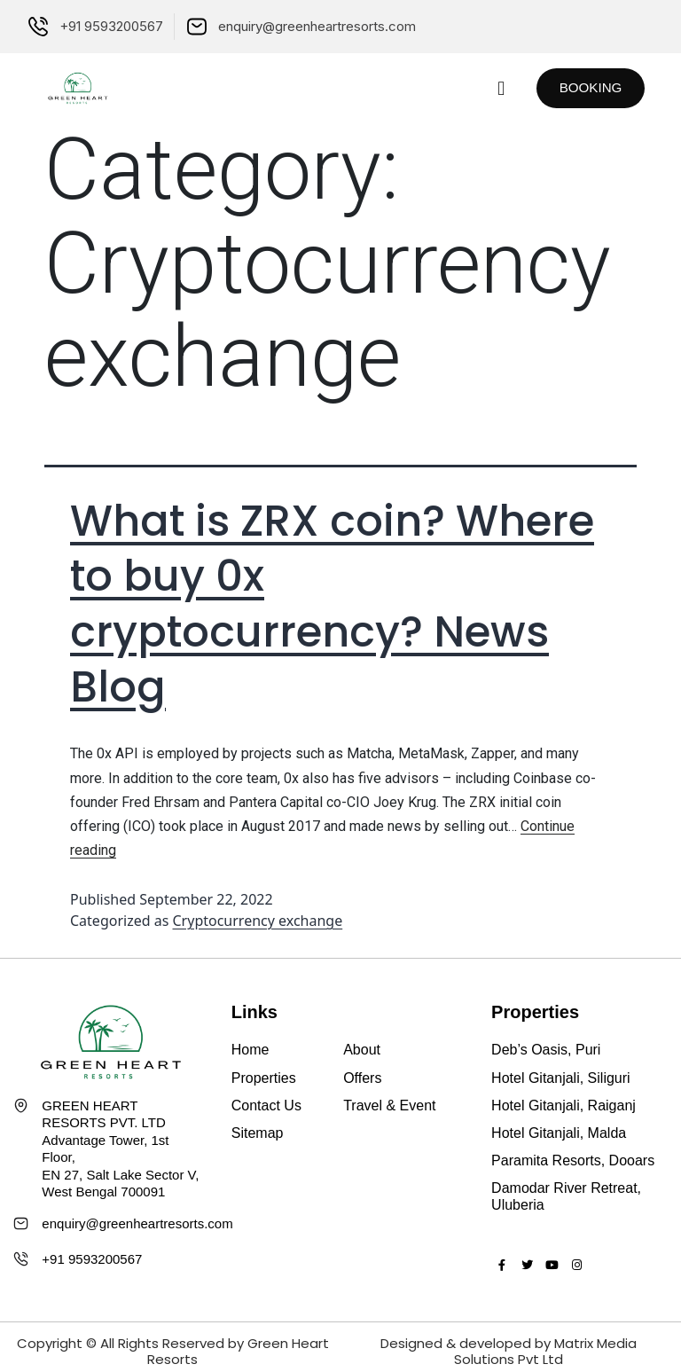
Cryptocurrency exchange (258, 920)
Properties (263, 1078)
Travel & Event (389, 1105)
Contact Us (266, 1105)
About (361, 1049)
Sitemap (257, 1133)
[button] (490, 88)
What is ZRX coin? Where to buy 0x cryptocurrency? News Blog (332, 604)
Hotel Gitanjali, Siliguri (560, 1078)
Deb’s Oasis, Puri (545, 1049)
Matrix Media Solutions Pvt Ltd (545, 1351)
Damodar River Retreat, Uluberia (566, 1196)
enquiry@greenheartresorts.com (137, 1223)
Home (250, 1049)
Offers (362, 1078)
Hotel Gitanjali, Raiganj (563, 1105)
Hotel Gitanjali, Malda (558, 1133)
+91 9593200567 (92, 1258)
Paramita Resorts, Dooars (572, 1160)
